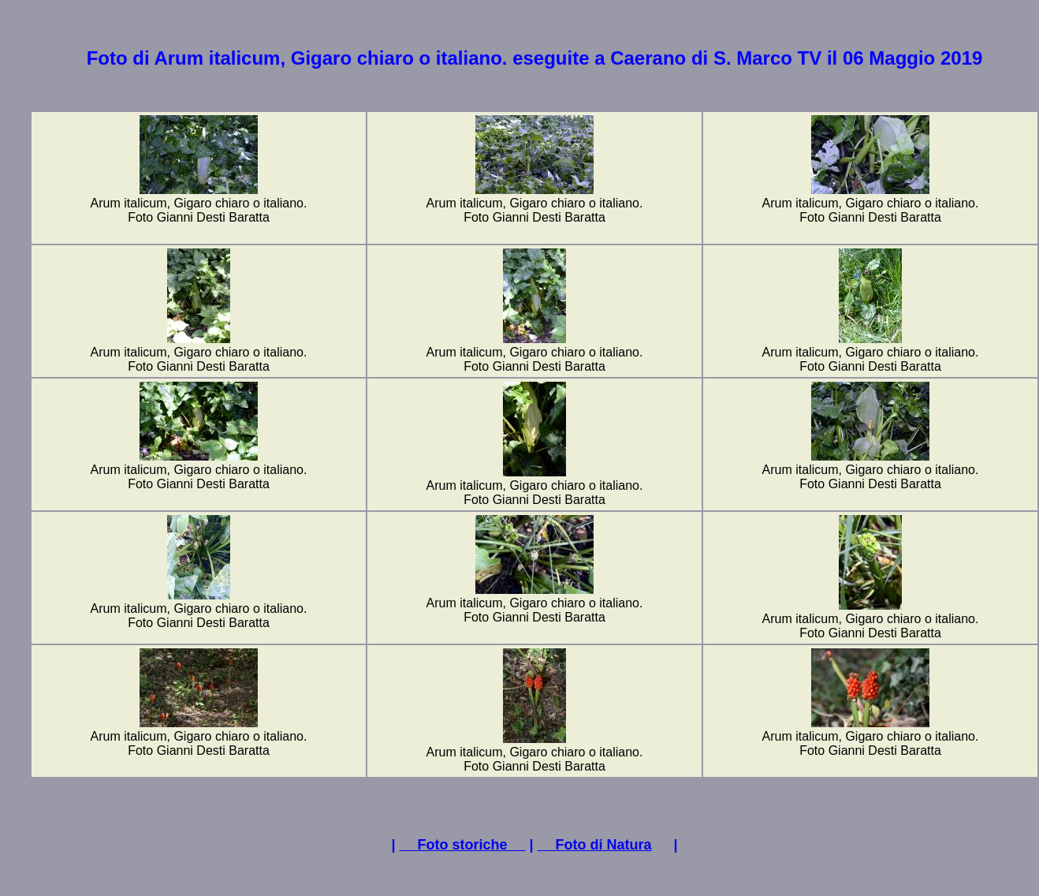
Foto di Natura (595, 845)
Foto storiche (462, 845)
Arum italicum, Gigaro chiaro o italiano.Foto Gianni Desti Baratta (199, 204)
